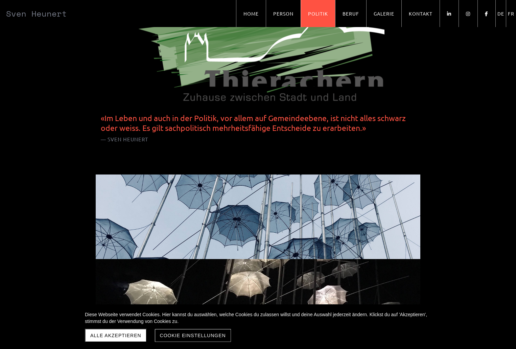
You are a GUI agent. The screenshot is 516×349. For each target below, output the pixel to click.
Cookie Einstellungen (193, 335)
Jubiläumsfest (309, 212)
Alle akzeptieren (115, 335)
